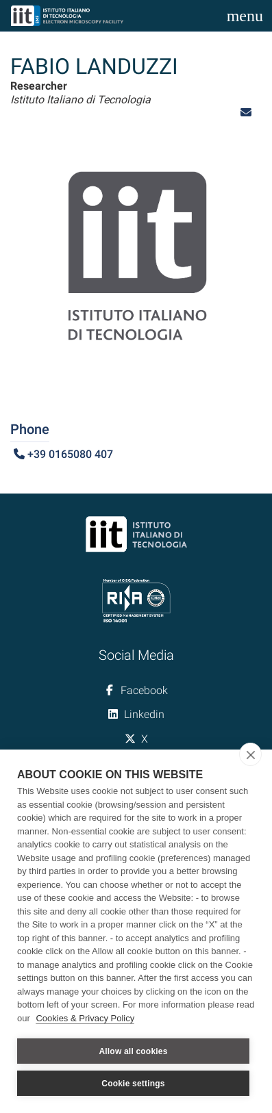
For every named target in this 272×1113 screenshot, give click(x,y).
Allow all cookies (133, 1051)
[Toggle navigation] (245, 15)
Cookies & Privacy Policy (85, 1018)
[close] (250, 754)
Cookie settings (132, 1083)
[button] (246, 112)
